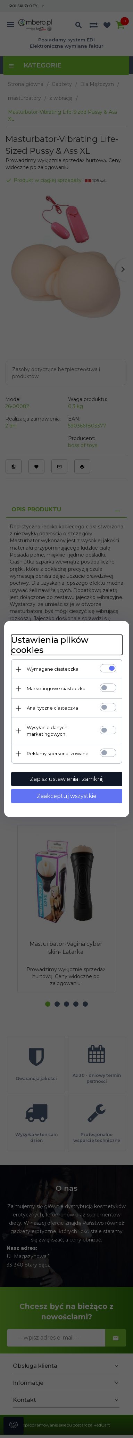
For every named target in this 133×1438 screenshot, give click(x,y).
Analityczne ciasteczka (52, 708)
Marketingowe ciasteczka (56, 688)
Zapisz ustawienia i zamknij (66, 779)
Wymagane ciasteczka (52, 669)
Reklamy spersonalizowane (58, 753)
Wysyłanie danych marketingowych (47, 731)
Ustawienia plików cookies (50, 645)
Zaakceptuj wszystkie (67, 796)
